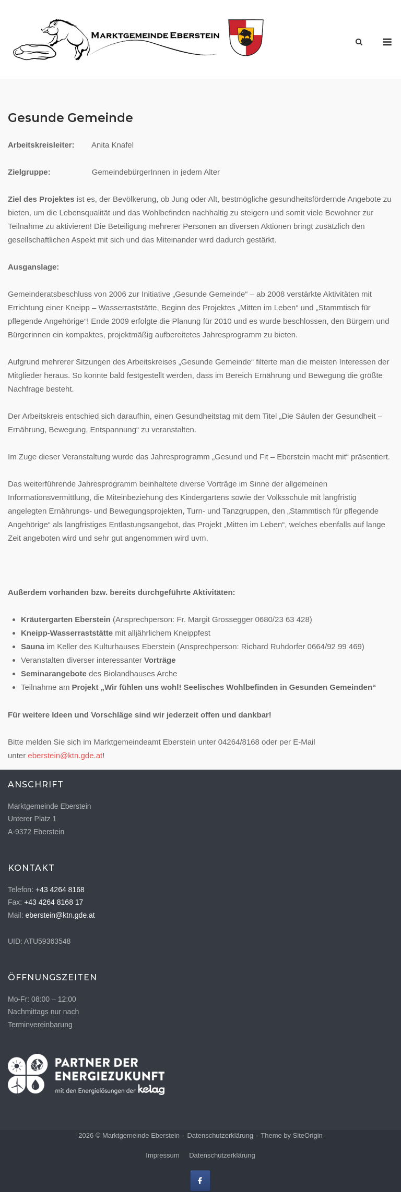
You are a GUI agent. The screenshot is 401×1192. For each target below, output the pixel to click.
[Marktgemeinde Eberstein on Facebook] (200, 1180)
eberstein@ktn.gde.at (65, 755)
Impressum (162, 1155)
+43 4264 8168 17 (53, 902)
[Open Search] (359, 42)
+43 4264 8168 (60, 889)
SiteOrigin (308, 1135)
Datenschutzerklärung (220, 1135)
